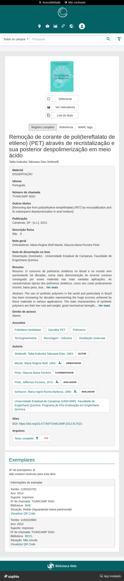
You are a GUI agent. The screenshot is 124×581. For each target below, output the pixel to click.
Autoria (17, 346)
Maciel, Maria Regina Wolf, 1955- (35, 363)
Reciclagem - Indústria (58, 338)
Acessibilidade (50, 2)
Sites (15, 418)
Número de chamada (26, 192)
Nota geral (19, 240)
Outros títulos (21, 203)
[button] (39, 26)
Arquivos (18, 430)
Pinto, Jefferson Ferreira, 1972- (34, 382)
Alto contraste (75, 2)
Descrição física (23, 229)
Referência (66, 127)
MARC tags (85, 127)
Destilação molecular (92, 338)
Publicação (19, 218)
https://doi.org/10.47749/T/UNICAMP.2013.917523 (50, 423)
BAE (28, 505)
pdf (46, 438)
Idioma (16, 181)
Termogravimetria (25, 338)
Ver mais (52, 287)
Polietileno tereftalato (28, 329)
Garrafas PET (57, 329)
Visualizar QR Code (23, 513)
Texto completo (24, 438)
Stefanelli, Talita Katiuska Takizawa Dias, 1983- (44, 353)
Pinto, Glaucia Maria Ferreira (33, 372)
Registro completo (42, 127)
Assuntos (18, 322)
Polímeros (79, 329)
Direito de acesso (24, 311)
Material (17, 170)
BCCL (29, 536)
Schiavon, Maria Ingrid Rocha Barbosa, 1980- (43, 391)
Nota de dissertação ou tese (31, 252)
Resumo (17, 267)
